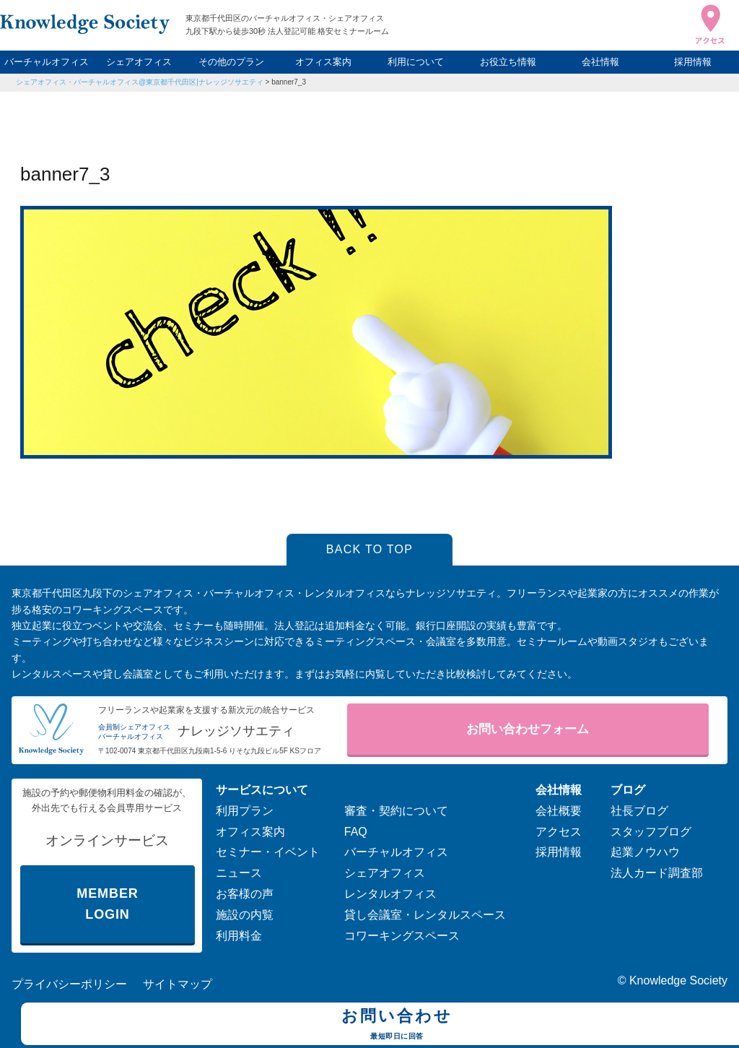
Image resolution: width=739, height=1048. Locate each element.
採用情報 (693, 61)
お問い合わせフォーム (527, 729)
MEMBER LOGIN (107, 904)
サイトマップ (177, 984)
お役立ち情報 (508, 61)
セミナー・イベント (268, 852)
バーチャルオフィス (46, 61)
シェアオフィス (139, 61)
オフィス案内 (323, 61)
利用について (416, 61)
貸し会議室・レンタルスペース (425, 915)
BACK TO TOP (370, 549)
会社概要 (558, 811)
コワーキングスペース (402, 936)
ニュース (239, 873)
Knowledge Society (678, 980)
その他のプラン (231, 61)
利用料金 (239, 936)
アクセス (558, 832)
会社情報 (600, 61)
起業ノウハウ (645, 852)
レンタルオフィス (390, 894)
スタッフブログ (651, 832)
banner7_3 (288, 82)
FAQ (355, 832)
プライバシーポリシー (69, 984)
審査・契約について (396, 811)
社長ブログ (639, 811)
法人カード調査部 (657, 873)
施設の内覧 (245, 915)
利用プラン (245, 811)
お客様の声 (245, 894)
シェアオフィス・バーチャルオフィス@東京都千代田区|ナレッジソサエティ (139, 82)
